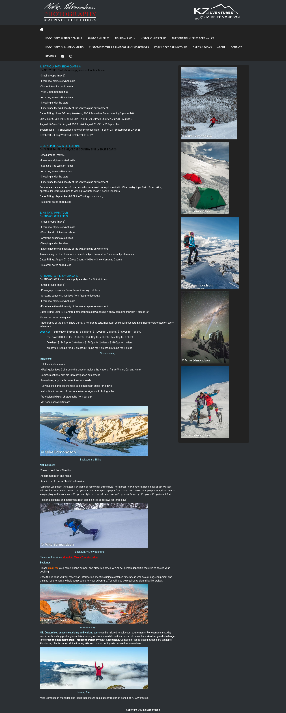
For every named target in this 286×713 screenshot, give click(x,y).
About (221, 47)
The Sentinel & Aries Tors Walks (193, 38)
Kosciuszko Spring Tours (170, 47)
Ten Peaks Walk (125, 38)
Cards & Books (202, 47)
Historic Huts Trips (153, 38)
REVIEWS (51, 56)
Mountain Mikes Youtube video (80, 557)
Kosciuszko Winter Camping (64, 38)
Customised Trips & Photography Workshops (119, 47)
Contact (236, 47)
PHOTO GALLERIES (98, 38)
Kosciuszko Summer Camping (65, 47)
